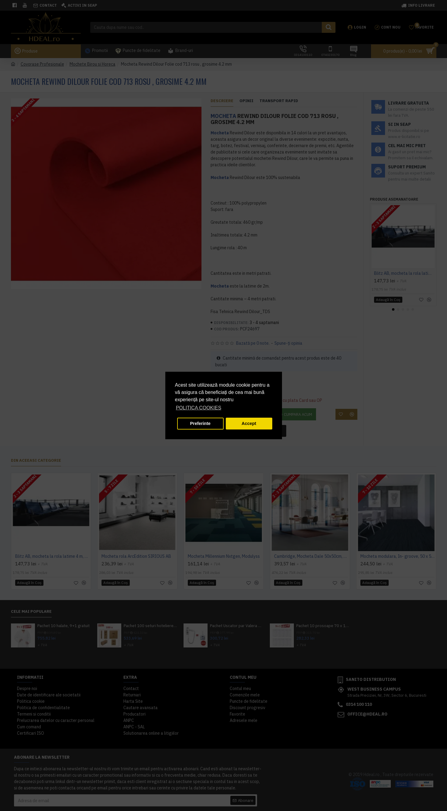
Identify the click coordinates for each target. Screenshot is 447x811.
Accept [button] (249, 423)
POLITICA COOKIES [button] (198, 407)
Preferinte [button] (200, 423)
